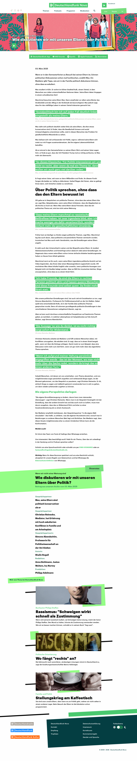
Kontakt (54, 727)
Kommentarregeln (90, 734)
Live (105, 11)
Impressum (87, 727)
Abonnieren (101, 57)
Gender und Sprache (91, 737)
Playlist (114, 11)
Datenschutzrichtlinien (44, 460)
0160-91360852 (86, 447)
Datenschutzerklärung (91, 724)
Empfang (54, 730)
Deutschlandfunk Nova (60, 724)
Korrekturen (87, 730)
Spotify (71, 57)
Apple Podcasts (85, 57)
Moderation (84, 11)
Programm (71, 11)
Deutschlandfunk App (40, 57)
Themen (46, 11)
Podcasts (57, 11)
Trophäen (54, 734)
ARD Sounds (59, 57)
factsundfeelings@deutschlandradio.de (51, 450)
